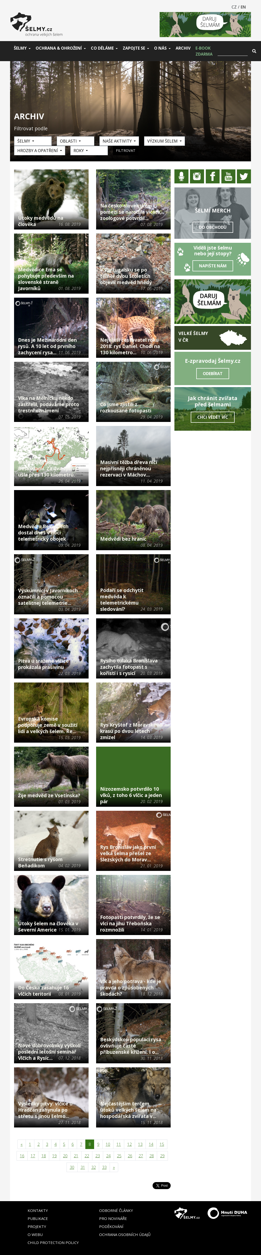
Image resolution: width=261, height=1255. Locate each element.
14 (151, 1144)
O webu (35, 1234)
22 (87, 1156)
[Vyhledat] (233, 51)
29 (162, 1156)
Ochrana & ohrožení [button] (59, 48)
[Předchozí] (21, 1144)
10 (108, 1144)
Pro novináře (113, 1218)
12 (129, 1144)
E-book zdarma (204, 51)
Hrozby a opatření (38, 150)
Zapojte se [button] (134, 48)
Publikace (38, 1218)
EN (243, 7)
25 (119, 1156)
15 (162, 1144)
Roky (79, 150)
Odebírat (213, 373)
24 (108, 1156)
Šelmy (24, 141)
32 (93, 1167)
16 (22, 1156)
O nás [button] (160, 48)
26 (130, 1156)
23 (97, 1156)
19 (54, 1156)
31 (83, 1167)
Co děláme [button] (102, 48)
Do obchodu (213, 227)
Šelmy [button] (20, 48)
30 (72, 1167)
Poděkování (111, 1226)
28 (151, 1156)
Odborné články (116, 1210)
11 (118, 1144)
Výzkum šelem (163, 141)
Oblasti (69, 141)
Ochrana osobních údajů (125, 1234)
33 (104, 1167)
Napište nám (213, 266)
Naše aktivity (118, 141)
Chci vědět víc (212, 417)
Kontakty (38, 1210)
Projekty (37, 1226)
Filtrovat (126, 150)
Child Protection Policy (53, 1242)
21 (76, 1156)
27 (141, 1156)
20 (65, 1156)
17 (33, 1156)
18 (43, 1156)
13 (140, 1144)
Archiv (183, 48)
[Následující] (114, 1167)
